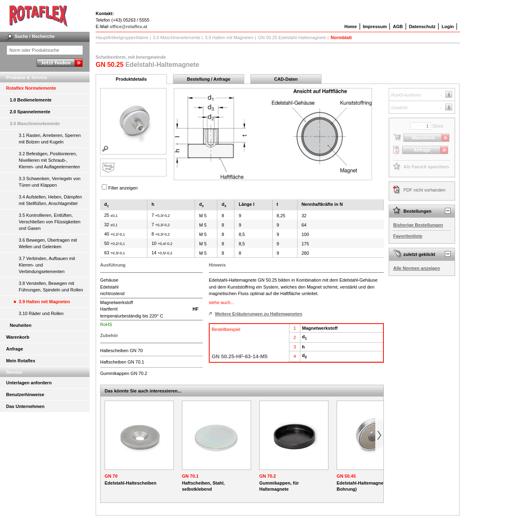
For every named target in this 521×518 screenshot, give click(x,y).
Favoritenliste (407, 236)
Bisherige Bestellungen (418, 225)
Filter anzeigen (123, 187)
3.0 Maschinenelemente (35, 123)
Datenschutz (422, 26)
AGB (398, 26)
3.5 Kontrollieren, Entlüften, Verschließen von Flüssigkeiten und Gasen (50, 222)
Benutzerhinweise (25, 394)
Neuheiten (20, 325)
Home (350, 26)
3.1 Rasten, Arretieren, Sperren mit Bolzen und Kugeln (50, 138)
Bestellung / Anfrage (208, 79)
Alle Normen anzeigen (416, 268)
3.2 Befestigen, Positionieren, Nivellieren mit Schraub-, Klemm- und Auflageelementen (49, 160)
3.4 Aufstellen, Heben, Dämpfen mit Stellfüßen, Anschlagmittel (50, 200)
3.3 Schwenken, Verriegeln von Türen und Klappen (50, 181)
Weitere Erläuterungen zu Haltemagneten (258, 313)
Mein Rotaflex (20, 360)
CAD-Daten (286, 79)
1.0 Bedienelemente (31, 99)
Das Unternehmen (25, 406)
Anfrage (14, 348)
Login (448, 26)
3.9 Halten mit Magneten (44, 301)
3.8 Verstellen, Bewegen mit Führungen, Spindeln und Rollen (51, 286)
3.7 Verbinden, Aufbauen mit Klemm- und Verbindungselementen (47, 265)
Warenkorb (17, 337)
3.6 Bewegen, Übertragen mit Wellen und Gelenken (48, 243)
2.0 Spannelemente (30, 111)
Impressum (375, 26)
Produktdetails (131, 79)
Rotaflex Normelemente (31, 88)
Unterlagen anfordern (29, 382)
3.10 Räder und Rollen (41, 313)
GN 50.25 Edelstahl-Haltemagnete (292, 37)
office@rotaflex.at (128, 26)
